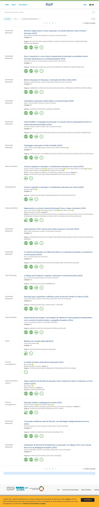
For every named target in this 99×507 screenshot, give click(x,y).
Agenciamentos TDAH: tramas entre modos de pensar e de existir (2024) (51, 229)
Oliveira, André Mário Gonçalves (33, 449)
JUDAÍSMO (48, 109)
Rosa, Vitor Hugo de (29, 126)
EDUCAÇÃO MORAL (59, 88)
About (14, 4)
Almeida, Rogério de (30, 189)
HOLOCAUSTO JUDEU (36, 41)
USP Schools (23, 4)
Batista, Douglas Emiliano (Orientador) (55, 61)
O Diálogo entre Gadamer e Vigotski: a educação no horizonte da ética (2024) (53, 276)
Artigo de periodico (11, 208)
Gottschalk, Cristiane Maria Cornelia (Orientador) (54, 426)
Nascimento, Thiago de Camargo (33, 61)
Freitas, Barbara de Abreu (31, 147)
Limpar (93, 19)
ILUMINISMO (33, 88)
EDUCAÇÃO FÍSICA (35, 214)
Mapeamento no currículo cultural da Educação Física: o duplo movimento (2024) (55, 208)
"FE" (16, 19)
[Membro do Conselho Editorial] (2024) (38, 341)
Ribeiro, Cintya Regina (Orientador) (51, 231)
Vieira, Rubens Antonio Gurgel (49, 210)
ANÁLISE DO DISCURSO (73, 132)
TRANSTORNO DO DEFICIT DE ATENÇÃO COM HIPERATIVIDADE (48, 237)
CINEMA (47, 174)
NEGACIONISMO (47, 41)
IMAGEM (32, 328)
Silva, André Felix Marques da (32, 231)
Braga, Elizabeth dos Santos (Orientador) (47, 278)
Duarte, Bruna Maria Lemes (32, 426)
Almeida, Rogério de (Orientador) (38, 256)
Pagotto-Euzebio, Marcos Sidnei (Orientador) (49, 126)
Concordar (88, 500)
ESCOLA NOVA (49, 455)
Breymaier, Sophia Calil (30, 82)
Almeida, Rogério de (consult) (53, 170)
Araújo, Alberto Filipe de (45, 404)
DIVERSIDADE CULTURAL (31, 216)
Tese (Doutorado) (11, 275)
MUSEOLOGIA (28, 43)
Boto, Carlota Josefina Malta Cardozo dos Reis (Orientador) (55, 82)
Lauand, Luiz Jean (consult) (55, 168)
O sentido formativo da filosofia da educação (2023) (43, 362)
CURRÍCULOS (62, 214)
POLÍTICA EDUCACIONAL (85, 214)
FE (31, 37)
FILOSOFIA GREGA (35, 153)
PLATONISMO (45, 153)
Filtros (7, 19)
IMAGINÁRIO (54, 174)
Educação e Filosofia (35, 212)
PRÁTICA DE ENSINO (60, 216)
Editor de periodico (11, 166)
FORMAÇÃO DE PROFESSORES (54, 368)
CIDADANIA (55, 432)
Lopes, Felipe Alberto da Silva (32, 298)
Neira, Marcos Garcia (66, 210)
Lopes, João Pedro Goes (31, 210)
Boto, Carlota (27, 364)
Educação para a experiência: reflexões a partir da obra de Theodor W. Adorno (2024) (56, 297)
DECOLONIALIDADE (57, 263)
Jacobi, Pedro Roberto (30, 343)
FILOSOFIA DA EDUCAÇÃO (60, 41)
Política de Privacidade (70, 490)
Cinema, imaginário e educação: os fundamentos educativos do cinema (49, 172)
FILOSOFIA (33, 432)
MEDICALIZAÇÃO (72, 237)
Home (7, 4)
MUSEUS (71, 41)
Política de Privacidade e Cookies (34, 503)
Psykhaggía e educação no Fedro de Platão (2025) (43, 145)
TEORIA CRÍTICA (50, 305)
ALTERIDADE (56, 109)
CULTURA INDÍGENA (35, 263)
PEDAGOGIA (49, 408)
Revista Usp (32, 387)
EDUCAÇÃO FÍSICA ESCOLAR (49, 214)
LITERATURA (59, 305)
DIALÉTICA (82, 153)
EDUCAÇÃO (46, 132)
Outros (7, 341)
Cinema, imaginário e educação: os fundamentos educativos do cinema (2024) (54, 166)
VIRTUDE (84, 88)
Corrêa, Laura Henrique (30, 322)
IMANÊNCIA (27, 239)
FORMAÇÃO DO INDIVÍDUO (62, 67)
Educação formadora (35, 366)
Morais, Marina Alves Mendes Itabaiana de (36, 35)
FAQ (58, 490)
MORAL (89, 88)
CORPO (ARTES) (46, 263)
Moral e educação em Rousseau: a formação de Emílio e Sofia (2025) (50, 80)
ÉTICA (61, 432)
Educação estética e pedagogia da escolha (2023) (43, 403)
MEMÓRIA (36, 43)
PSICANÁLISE (34, 67)
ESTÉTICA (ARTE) (58, 408)
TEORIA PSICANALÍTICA (77, 67)
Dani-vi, (26, 256)
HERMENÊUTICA (50, 283)
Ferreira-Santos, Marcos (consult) (75, 168)
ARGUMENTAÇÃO (86, 132)
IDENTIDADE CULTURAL (46, 216)
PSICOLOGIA (90, 153)
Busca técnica (86, 490)
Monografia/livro (10, 187)
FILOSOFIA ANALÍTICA (36, 132)
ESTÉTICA (72, 174)
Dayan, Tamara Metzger (31, 103)
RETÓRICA (76, 153)
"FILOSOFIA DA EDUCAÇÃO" (31, 19)
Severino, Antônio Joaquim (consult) (34, 168)
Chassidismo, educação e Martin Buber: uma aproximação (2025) (49, 101)
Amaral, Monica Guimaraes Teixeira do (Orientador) (56, 298)
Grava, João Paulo (29, 278)
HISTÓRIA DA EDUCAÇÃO (58, 328)
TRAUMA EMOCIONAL (80, 41)
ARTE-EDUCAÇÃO (64, 174)
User (84, 4)
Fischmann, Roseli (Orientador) (58, 35)
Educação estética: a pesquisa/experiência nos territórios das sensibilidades (51, 406)
